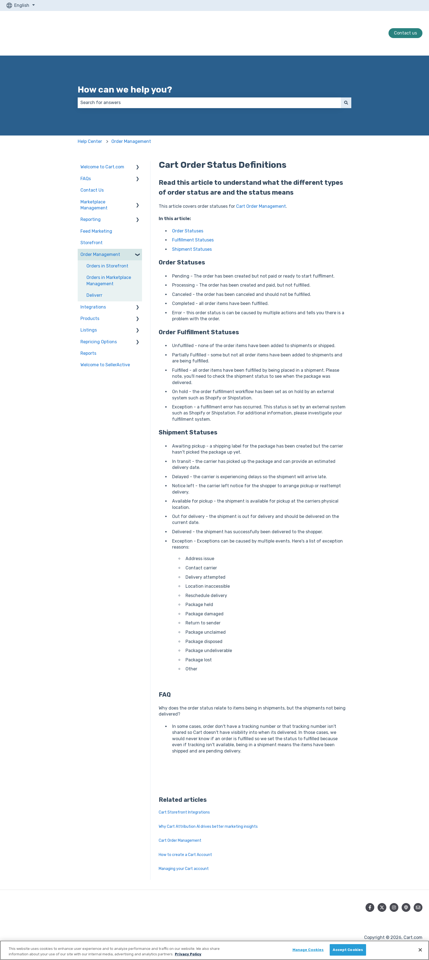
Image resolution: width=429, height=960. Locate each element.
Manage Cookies (308, 950)
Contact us (405, 33)
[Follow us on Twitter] (382, 907)
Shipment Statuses (192, 249)
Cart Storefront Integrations (184, 812)
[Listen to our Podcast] (406, 907)
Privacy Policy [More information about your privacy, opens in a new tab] (188, 954)
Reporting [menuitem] (90, 219)
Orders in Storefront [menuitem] (107, 266)
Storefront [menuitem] (91, 242)
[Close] (420, 950)
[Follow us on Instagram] (394, 907)
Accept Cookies (348, 950)
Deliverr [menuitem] (94, 295)
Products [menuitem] (89, 318)
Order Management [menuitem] (100, 254)
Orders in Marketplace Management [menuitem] (108, 280)
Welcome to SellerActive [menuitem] (105, 364)
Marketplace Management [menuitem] (94, 205)
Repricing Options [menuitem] (98, 341)
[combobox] (209, 102)
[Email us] (418, 907)
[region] (214, 950)
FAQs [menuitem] (85, 178)
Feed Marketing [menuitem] (96, 231)
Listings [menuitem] (88, 330)
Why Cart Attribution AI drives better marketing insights (208, 826)
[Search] (346, 102)
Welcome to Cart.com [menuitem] (102, 166)
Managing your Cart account (184, 868)
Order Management (131, 141)
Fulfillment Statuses (193, 240)
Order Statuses (187, 230)
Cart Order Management (261, 206)
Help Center (90, 141)
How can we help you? (125, 89)
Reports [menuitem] (88, 353)
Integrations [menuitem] (93, 307)
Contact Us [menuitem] (92, 190)
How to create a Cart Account (185, 854)
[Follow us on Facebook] (370, 907)
